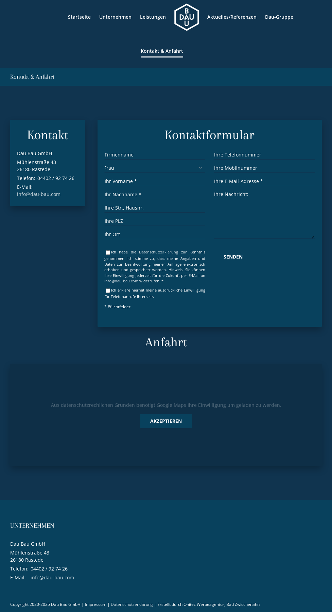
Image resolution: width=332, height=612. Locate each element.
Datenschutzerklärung (158, 251)
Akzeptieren (166, 421)
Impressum (95, 604)
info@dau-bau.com (38, 194)
